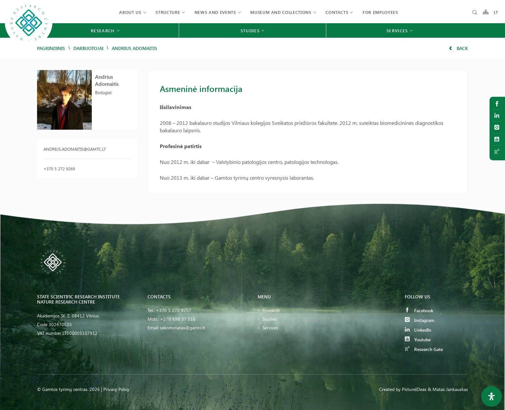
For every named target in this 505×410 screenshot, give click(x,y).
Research (271, 310)
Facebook (419, 310)
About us (130, 12)
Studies (269, 319)
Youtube (418, 339)
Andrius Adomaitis (107, 80)
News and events (215, 12)
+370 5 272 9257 (173, 310)
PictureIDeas (414, 389)
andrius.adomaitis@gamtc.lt (74, 149)
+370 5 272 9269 (59, 168)
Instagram (419, 320)
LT (496, 12)
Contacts (337, 12)
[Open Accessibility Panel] (491, 396)
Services (270, 328)
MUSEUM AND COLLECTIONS (280, 12)
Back (458, 48)
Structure (168, 12)
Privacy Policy (116, 389)
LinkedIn (418, 330)
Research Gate (424, 349)
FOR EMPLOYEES (380, 12)
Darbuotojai (88, 48)
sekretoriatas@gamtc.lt (182, 328)
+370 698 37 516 (177, 319)
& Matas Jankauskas (448, 389)
